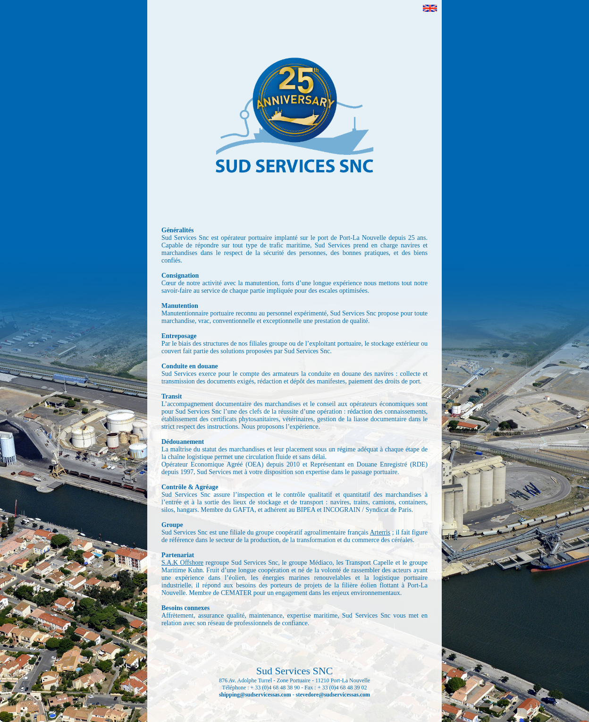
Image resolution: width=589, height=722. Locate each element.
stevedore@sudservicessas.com (333, 694)
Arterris (380, 532)
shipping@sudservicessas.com (255, 694)
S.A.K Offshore (182, 562)
